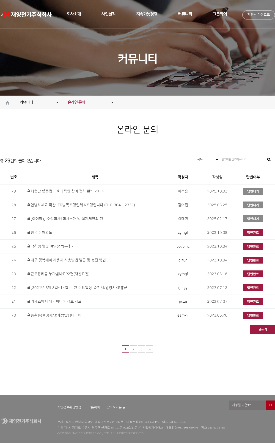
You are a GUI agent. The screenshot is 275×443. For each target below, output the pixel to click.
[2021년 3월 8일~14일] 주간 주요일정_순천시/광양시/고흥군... (79, 288)
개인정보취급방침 (69, 407)
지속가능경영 (146, 14)
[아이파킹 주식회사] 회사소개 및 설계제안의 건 (65, 219)
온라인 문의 (76, 102)
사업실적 (108, 14)
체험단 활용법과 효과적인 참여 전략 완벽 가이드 (66, 191)
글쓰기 (262, 329)
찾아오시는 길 (116, 407)
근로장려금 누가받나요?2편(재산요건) (59, 274)
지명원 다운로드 (258, 15)
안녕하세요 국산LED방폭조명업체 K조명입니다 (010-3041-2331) (81, 205)
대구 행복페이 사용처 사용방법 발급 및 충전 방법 (67, 260)
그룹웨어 (220, 14)
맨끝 (149, 349)
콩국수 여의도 (40, 232)
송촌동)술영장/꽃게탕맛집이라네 (54, 315)
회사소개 (74, 14)
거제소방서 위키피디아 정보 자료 (55, 301)
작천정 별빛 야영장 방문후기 (51, 246)
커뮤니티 (185, 14)
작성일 (217, 177)
